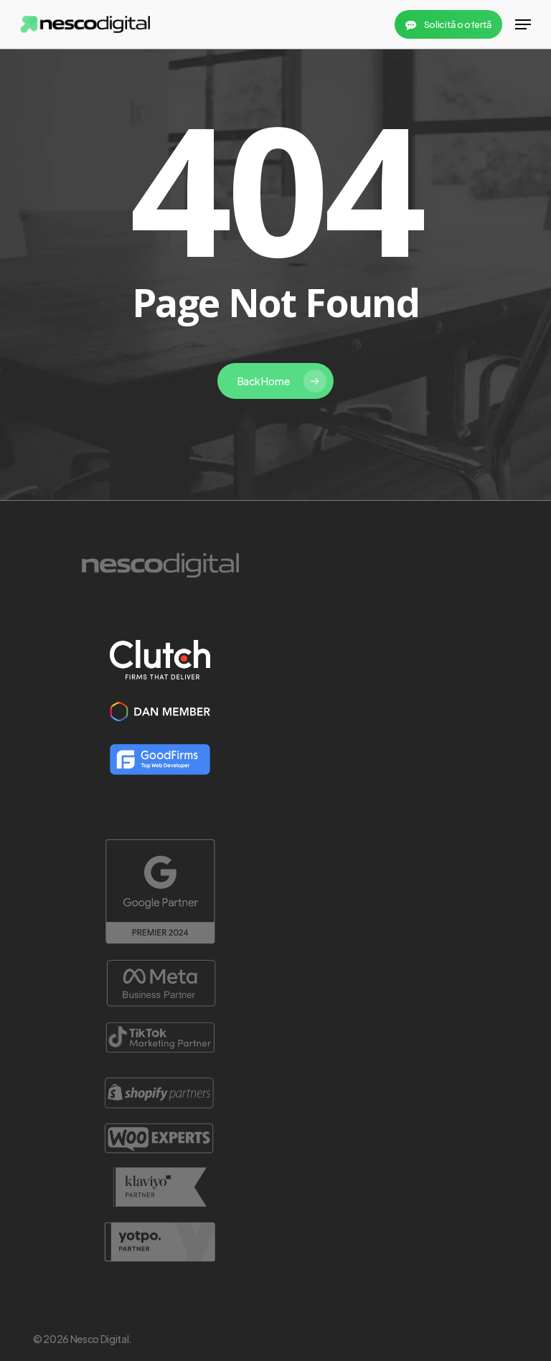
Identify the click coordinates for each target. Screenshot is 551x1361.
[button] (523, 24)
